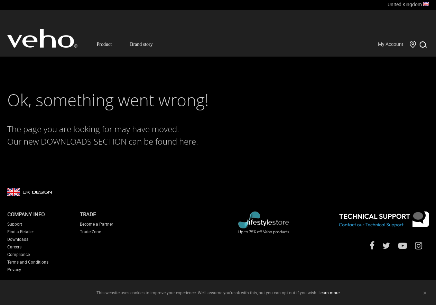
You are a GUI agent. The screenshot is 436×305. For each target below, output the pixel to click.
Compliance (18, 254)
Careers (14, 246)
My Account (390, 44)
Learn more (329, 292)
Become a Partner (96, 224)
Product (104, 44)
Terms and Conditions (27, 262)
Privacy (14, 269)
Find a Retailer (20, 231)
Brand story (141, 44)
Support (14, 224)
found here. (176, 141)
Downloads (17, 239)
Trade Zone (90, 231)
